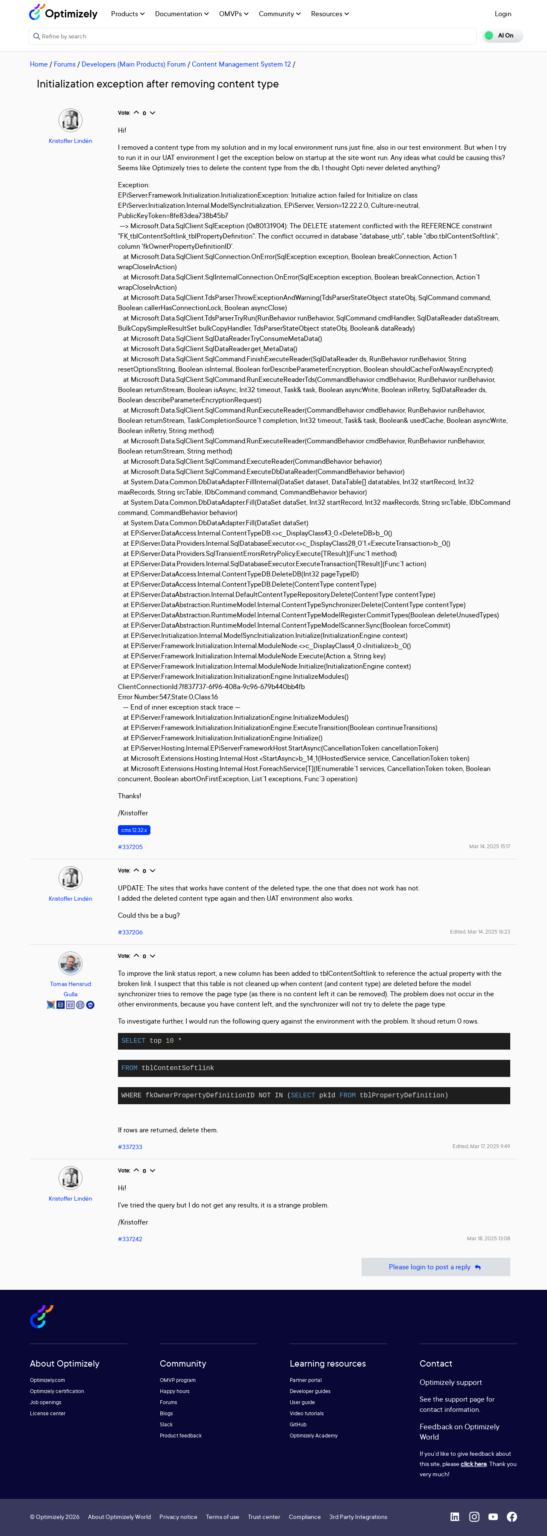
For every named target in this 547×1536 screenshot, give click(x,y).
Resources (330, 13)
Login (503, 13)
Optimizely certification (57, 1391)
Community (280, 13)
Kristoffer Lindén (70, 141)
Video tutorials (307, 1413)
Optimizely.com (47, 1380)
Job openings (46, 1402)
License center (47, 1413)
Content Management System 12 (241, 64)
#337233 (130, 1147)
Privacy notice (178, 1517)
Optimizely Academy (314, 1435)
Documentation (182, 13)
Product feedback (181, 1435)
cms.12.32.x (134, 830)
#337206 (130, 932)
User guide (302, 1402)
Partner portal (306, 1380)
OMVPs (234, 13)
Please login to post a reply (436, 1267)
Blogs (166, 1413)
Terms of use (222, 1517)
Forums (65, 64)
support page (465, 1399)
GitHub (298, 1424)
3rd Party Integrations (358, 1517)
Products (128, 13)
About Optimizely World (119, 1517)
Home (39, 64)
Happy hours (175, 1391)
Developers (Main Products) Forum (134, 64)
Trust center (264, 1517)
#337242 (130, 1239)
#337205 (130, 847)
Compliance (305, 1517)
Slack (166, 1424)
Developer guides (310, 1391)
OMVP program (178, 1380)
